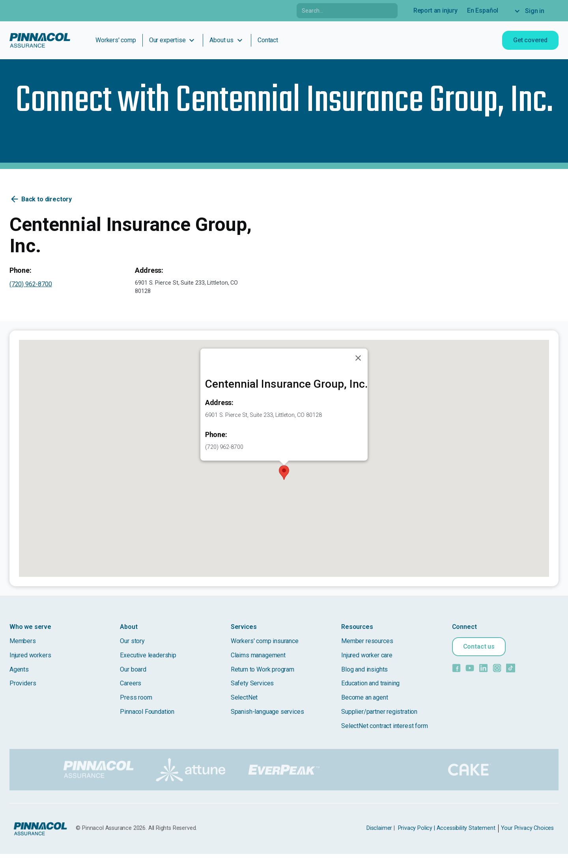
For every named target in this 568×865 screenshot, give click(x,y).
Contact (268, 40)
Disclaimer (379, 828)
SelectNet (244, 697)
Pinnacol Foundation (147, 711)
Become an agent (364, 697)
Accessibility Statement (466, 828)
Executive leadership (148, 655)
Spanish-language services (267, 711)
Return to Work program (262, 669)
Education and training (370, 683)
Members (22, 641)
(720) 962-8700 (30, 284)
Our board (133, 669)
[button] (284, 472)
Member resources (367, 641)
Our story (132, 641)
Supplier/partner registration (379, 711)
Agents (19, 669)
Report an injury (435, 10)
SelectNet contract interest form (384, 726)
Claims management (258, 655)
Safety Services (252, 683)
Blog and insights (364, 669)
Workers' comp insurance (265, 641)
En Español (482, 10)
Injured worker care (366, 655)
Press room (136, 697)
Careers (130, 683)
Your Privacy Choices (527, 828)
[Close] (358, 358)
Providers (22, 683)
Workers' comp (115, 40)
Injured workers (30, 655)
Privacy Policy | (416, 828)
